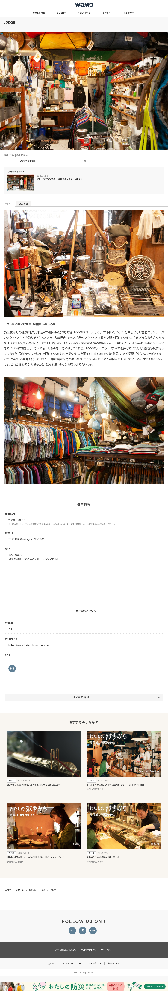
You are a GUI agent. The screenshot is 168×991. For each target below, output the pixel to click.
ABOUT (129, 12)
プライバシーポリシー (71, 963)
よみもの (23, 203)
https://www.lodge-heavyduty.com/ (30, 645)
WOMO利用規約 (88, 950)
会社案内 (52, 963)
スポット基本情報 (28, 160)
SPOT (107, 12)
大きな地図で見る (86, 611)
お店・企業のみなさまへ (65, 950)
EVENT (61, 12)
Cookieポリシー (95, 963)
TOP (7, 203)
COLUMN (39, 12)
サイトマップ (106, 950)
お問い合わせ (114, 963)
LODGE (9, 22)
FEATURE (84, 12)
